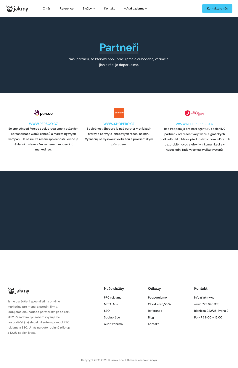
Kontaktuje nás (217, 8)
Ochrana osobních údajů (142, 360)
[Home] (17, 8)
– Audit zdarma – (135, 8)
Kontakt (109, 8)
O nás (46, 8)
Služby (89, 8)
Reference (66, 8)
